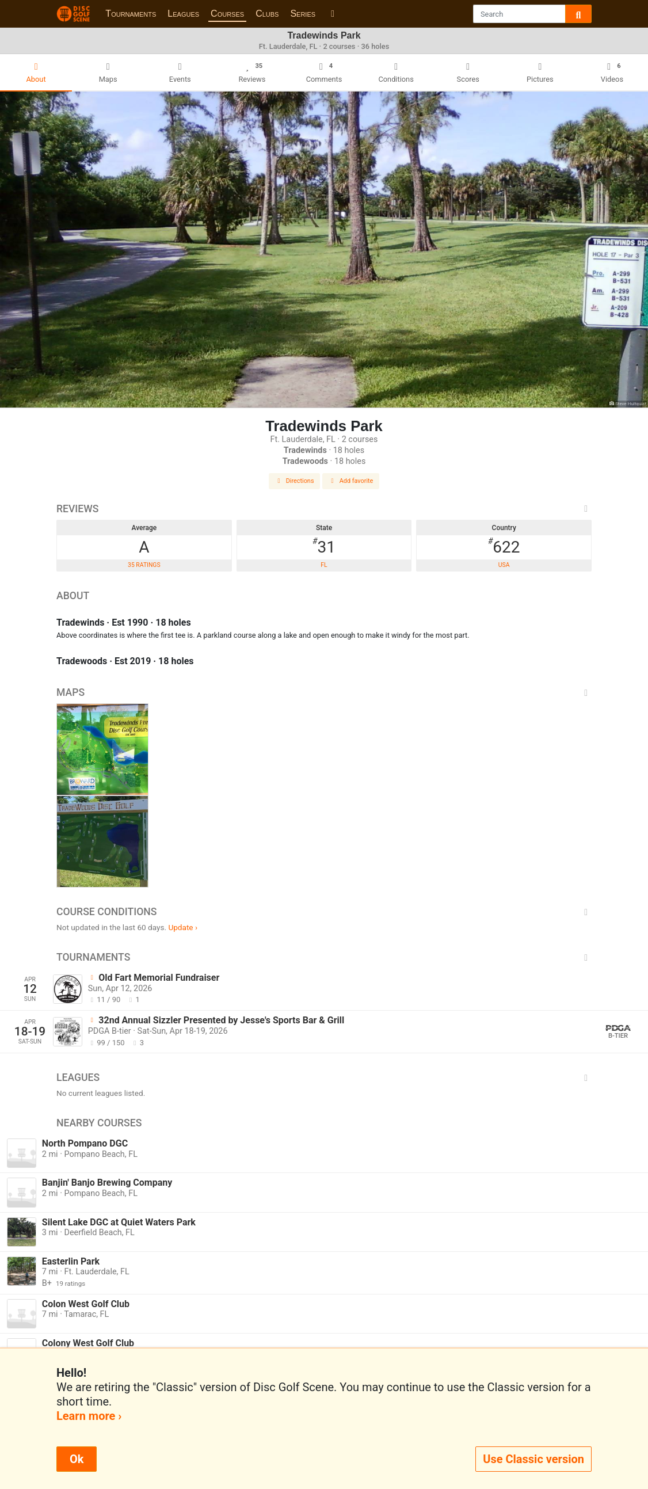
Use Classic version (533, 1459)
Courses (227, 13)
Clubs (267, 13)
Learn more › (88, 1416)
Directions (294, 481)
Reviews (324, 509)
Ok (76, 1459)
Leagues (183, 13)
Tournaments (130, 13)
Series (302, 13)
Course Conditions (324, 911)
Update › (182, 927)
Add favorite (351, 481)
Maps (324, 692)
